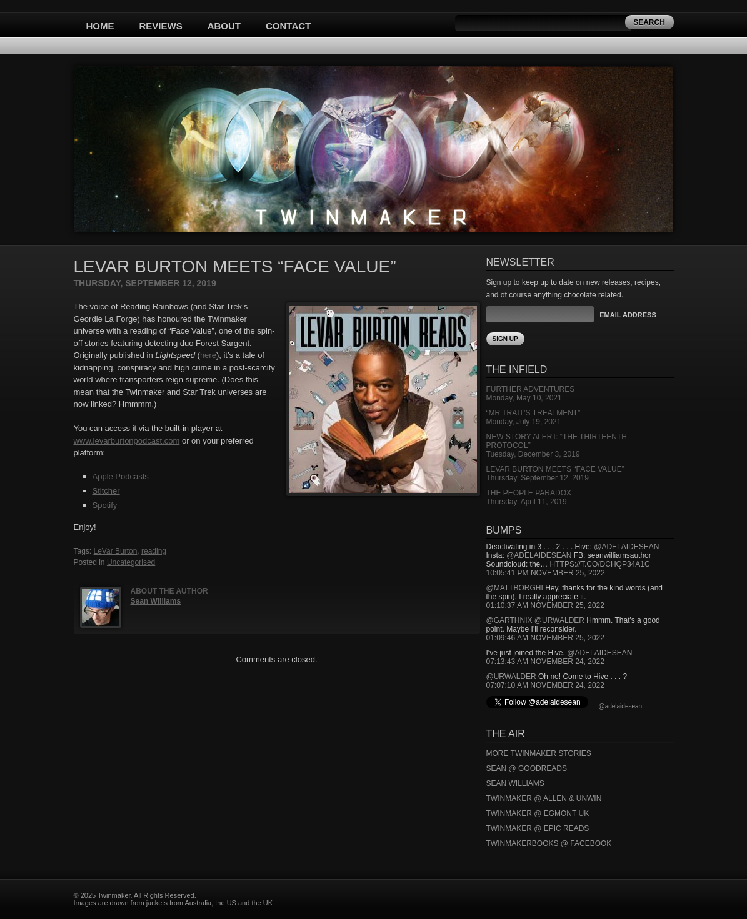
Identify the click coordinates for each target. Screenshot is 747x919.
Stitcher (106, 490)
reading (153, 551)
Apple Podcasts (121, 476)
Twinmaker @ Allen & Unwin (544, 798)
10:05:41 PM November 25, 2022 (545, 573)
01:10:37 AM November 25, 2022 (545, 605)
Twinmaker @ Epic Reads (537, 828)
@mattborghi (514, 588)
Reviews (161, 26)
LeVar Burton (116, 551)
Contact (288, 26)
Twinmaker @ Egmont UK (537, 813)
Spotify (105, 505)
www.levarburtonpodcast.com (127, 440)
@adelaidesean (626, 546)
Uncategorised (131, 562)
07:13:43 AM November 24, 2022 (545, 661)
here (208, 355)
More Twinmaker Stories (538, 753)
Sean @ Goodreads (527, 768)
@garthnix (509, 620)
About (224, 26)
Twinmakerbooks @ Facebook (549, 843)
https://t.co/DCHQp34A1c (600, 564)
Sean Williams (156, 601)
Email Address (627, 315)
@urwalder (559, 620)
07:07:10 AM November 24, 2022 (545, 685)
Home (100, 26)
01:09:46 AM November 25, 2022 (545, 637)
